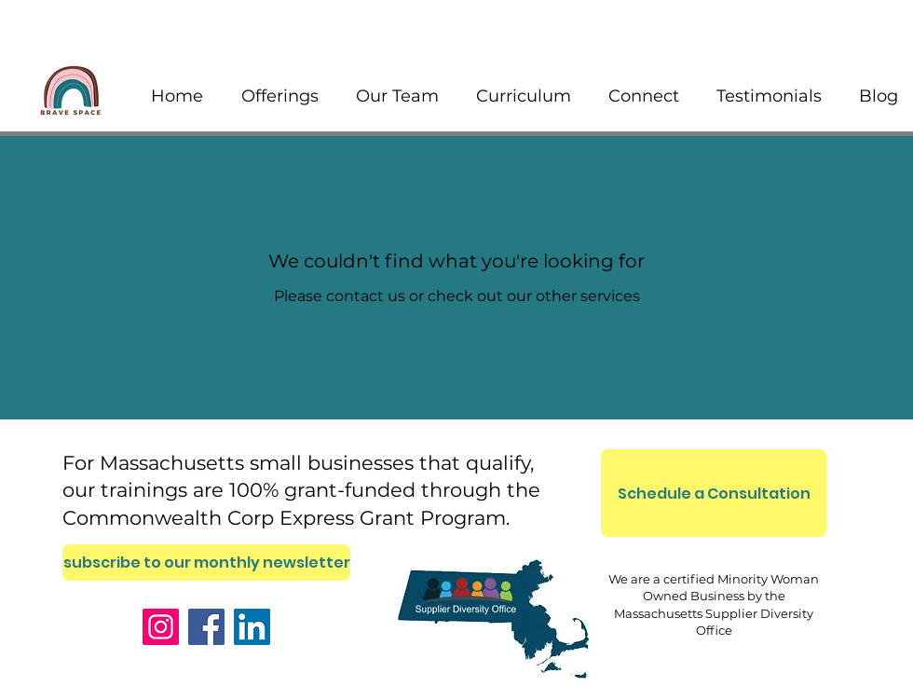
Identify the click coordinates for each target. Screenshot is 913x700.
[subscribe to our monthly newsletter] (206, 562)
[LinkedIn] (252, 627)
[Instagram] (161, 627)
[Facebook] (206, 627)
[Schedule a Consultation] (713, 493)
